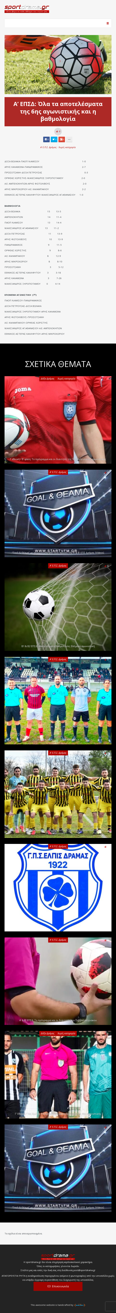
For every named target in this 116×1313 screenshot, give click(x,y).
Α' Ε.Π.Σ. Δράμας (48, 147)
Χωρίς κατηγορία (67, 147)
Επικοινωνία (60, 1286)
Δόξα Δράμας (47, 378)
